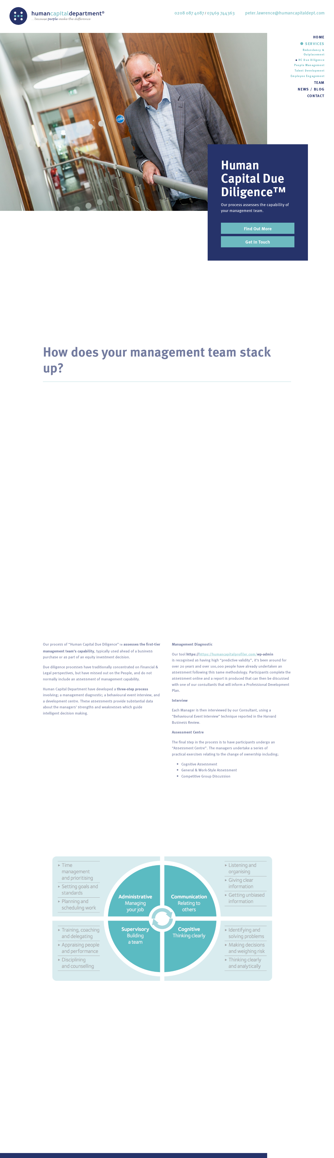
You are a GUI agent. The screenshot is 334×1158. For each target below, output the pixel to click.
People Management (309, 65)
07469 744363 (221, 12)
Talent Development (310, 70)
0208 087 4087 (189, 12)
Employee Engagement (308, 76)
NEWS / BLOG (311, 89)
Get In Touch (257, 241)
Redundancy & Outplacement (314, 52)
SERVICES (315, 43)
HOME (319, 37)
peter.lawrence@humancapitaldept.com (285, 12)
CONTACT (316, 95)
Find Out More (258, 228)
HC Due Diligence (311, 60)
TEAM (319, 82)
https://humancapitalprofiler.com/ (228, 656)
